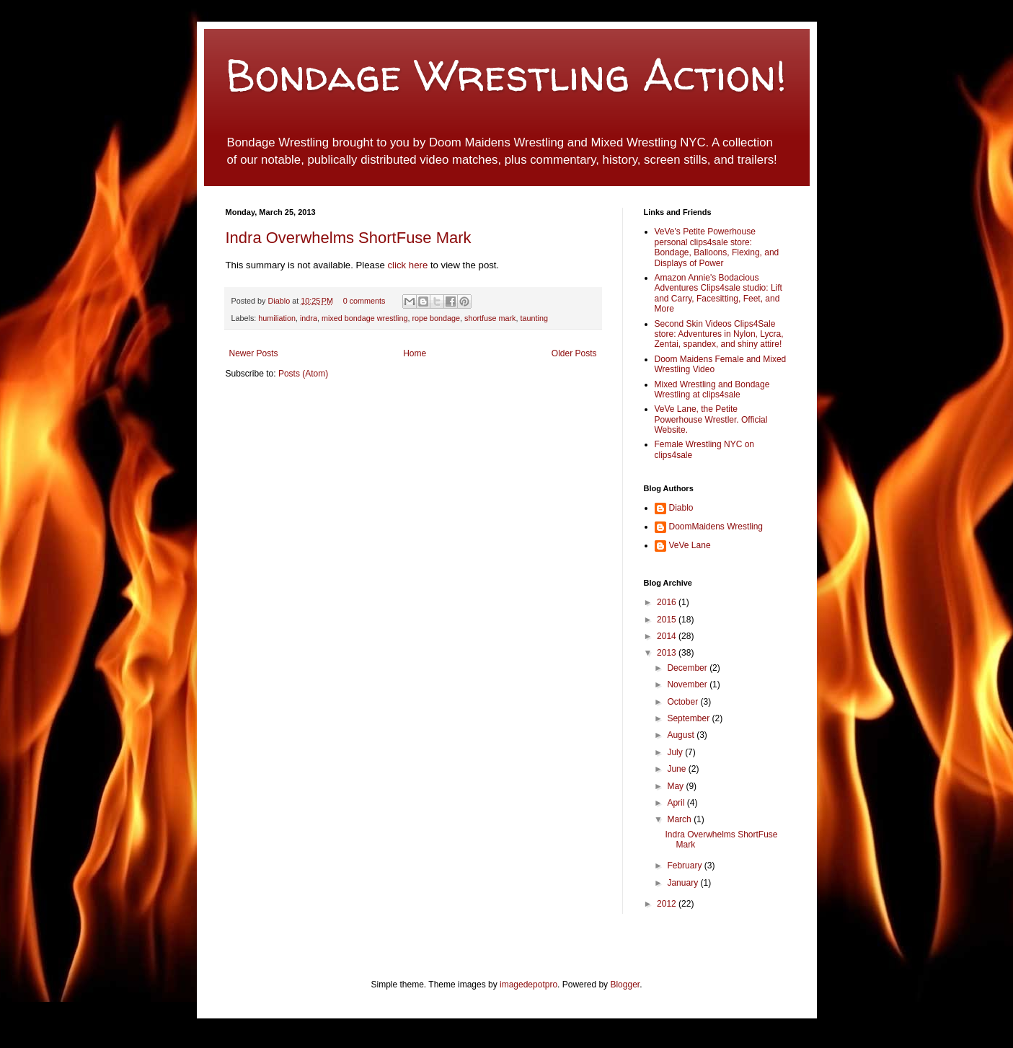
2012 (667, 904)
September (689, 718)
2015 (667, 620)
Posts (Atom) (303, 374)
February (685, 865)
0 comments (364, 300)
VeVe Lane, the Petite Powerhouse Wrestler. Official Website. (711, 419)
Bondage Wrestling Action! (506, 75)
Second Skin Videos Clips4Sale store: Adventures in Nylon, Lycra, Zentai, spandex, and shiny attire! (719, 334)
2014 (667, 636)
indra (308, 318)
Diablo (280, 300)
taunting (533, 318)
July (676, 752)
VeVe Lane (690, 545)
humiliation (277, 318)
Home (414, 353)
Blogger (625, 984)
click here (409, 265)
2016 (667, 602)
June (677, 769)
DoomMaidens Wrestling (716, 526)
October (683, 702)
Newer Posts (253, 353)
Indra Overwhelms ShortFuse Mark (349, 238)
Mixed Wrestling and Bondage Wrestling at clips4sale (712, 389)
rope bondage (436, 318)
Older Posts (574, 353)
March (680, 819)
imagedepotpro (528, 984)
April (676, 803)
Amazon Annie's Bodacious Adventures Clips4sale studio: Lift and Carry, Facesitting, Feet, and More (718, 293)
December (688, 668)
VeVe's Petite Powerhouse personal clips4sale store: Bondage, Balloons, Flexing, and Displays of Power (717, 247)
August (681, 735)
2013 (667, 653)
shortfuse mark (490, 318)
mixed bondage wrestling (364, 318)
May (676, 786)
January (683, 883)
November (688, 684)
